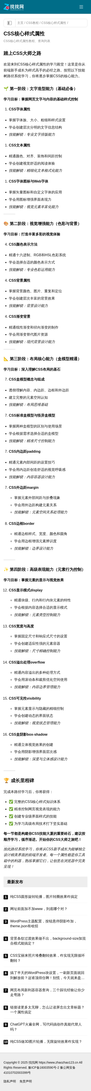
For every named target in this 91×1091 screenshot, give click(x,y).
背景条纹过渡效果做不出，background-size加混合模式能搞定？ (48, 941)
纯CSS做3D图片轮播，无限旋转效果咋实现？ (46, 1041)
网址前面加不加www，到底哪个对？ (39, 909)
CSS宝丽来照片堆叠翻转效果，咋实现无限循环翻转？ (47, 958)
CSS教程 (32, 23)
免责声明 (25, 1081)
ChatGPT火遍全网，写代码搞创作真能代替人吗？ (46, 1026)
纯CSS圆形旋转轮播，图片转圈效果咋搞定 (44, 897)
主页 (20, 23)
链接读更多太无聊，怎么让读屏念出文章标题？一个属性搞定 (47, 1009)
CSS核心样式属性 (53, 23)
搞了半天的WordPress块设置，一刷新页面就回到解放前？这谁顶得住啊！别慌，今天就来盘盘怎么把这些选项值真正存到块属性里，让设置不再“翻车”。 (47, 975)
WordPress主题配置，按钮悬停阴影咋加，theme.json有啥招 (43, 923)
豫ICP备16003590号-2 (43, 1067)
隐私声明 (10, 1081)
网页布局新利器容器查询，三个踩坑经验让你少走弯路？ (47, 992)
